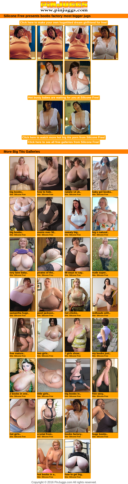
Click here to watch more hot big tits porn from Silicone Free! (63, 137)
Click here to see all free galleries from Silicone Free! (63, 142)
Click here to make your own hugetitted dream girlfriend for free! (63, 22)
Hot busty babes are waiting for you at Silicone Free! (63, 97)
